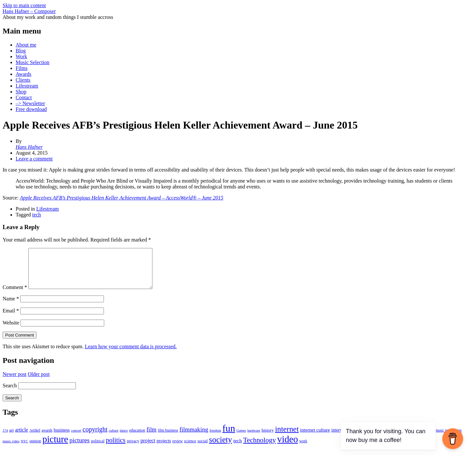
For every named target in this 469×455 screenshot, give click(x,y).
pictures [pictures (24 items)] (79, 448)
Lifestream (27, 86)
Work (21, 56)
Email (11, 318)
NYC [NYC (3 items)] (24, 449)
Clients (23, 80)
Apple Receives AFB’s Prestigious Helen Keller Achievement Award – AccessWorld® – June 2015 (121, 197)
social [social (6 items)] (202, 448)
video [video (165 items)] (287, 447)
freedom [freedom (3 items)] (215, 438)
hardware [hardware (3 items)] (253, 438)
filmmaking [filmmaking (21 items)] (193, 437)
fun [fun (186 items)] (228, 436)
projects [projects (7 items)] (164, 448)
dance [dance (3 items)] (124, 438)
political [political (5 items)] (97, 449)
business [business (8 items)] (62, 437)
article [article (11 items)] (21, 437)
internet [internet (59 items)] (287, 437)
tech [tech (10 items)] (237, 448)
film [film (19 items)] (152, 437)
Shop (21, 91)
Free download (31, 109)
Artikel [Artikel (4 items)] (34, 438)
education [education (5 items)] (137, 438)
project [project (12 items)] (147, 448)
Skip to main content (24, 5)
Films (21, 68)
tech (36, 214)
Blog (21, 50)
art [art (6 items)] (11, 437)
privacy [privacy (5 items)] (133, 449)
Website (11, 330)
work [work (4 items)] (303, 449)
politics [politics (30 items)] (116, 447)
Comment (15, 295)
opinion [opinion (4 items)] (35, 449)
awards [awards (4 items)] (47, 438)
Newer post (14, 382)
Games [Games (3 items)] (241, 438)
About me (26, 45)
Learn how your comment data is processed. (131, 354)
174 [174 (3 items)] (5, 438)
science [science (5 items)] (190, 449)
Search (10, 393)
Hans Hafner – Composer (29, 11)
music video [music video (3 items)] (11, 449)
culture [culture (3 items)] (114, 438)
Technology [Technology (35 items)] (259, 448)
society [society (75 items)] (220, 447)
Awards (23, 74)
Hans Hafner (29, 147)
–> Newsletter (30, 103)
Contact (24, 97)
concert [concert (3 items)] (76, 438)
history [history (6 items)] (268, 437)
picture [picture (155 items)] (55, 447)
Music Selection (33, 62)
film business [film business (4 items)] (168, 438)
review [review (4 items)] (177, 449)
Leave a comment (34, 158)
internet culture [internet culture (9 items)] (315, 437)
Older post (39, 382)
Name (11, 306)
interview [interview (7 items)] (339, 437)
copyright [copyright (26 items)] (95, 437)
